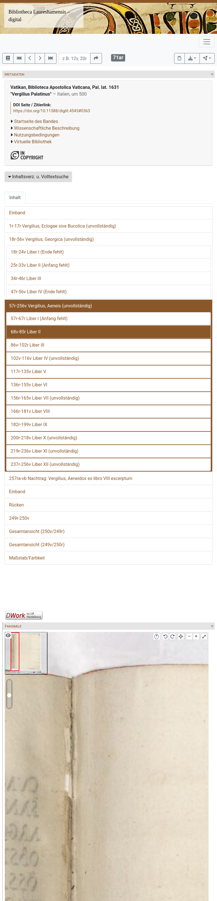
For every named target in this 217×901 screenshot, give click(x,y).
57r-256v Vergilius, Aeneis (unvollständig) (50, 306)
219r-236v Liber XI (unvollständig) (44, 451)
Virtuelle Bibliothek (33, 141)
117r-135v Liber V (28, 371)
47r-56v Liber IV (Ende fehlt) (39, 291)
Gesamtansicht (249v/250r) (36, 544)
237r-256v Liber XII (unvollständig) (45, 464)
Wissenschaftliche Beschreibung (46, 128)
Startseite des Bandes (36, 121)
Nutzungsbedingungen (36, 135)
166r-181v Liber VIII (30, 411)
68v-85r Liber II (26, 331)
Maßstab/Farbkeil (27, 558)
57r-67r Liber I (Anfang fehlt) (39, 318)
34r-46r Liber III (26, 278)
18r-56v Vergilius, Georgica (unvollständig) (51, 239)
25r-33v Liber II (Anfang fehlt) (40, 265)
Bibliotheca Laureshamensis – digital (39, 15)
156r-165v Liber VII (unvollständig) (45, 398)
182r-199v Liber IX (29, 424)
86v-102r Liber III (27, 345)
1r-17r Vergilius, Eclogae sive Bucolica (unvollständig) (62, 226)
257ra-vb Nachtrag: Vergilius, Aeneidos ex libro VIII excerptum (70, 478)
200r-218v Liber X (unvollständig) (44, 437)
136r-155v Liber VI (29, 384)
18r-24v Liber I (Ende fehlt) (37, 252)
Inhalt (15, 197)
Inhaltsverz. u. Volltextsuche (38, 176)
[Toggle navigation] (207, 41)
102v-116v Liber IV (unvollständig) (45, 358)
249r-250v (19, 518)
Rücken (16, 505)
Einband (17, 212)
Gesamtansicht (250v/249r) (36, 531)
